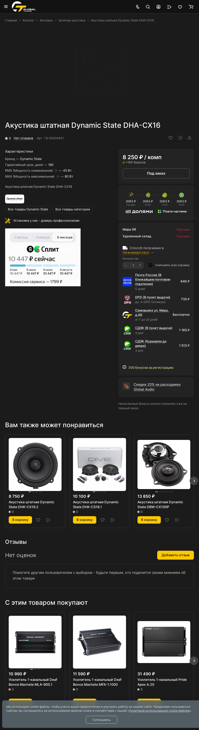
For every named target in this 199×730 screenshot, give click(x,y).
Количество (131, 258)
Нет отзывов (23, 138)
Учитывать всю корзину (169, 265)
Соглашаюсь (101, 720)
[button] (194, 481)
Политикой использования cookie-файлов (159, 711)
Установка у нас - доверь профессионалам (46, 220)
